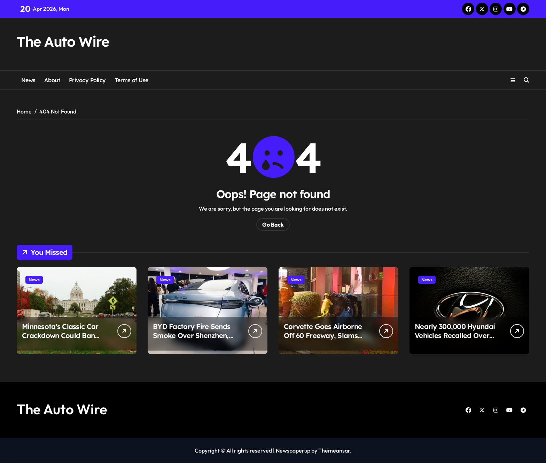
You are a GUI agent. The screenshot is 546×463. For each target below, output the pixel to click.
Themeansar (334, 450)
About (52, 80)
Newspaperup (293, 450)
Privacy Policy (87, 80)
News (28, 80)
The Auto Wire (63, 41)
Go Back (273, 224)
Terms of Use (131, 80)
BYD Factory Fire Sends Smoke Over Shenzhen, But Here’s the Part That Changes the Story (192, 340)
